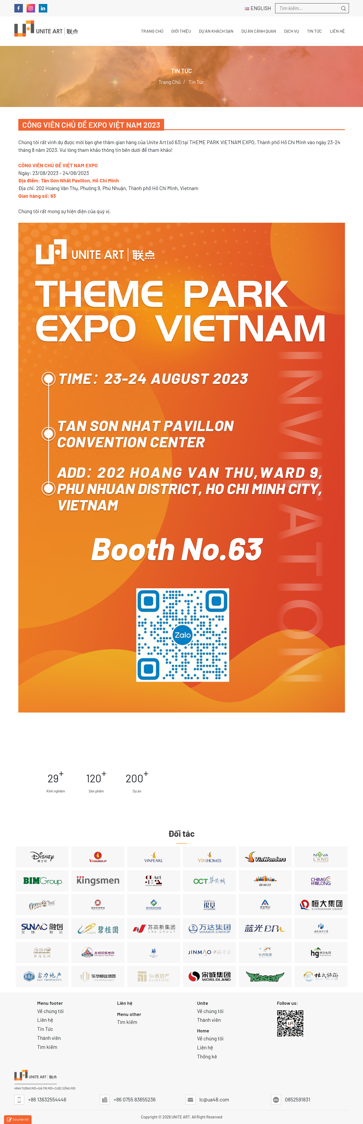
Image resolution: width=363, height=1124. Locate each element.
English (258, 8)
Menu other (129, 1014)
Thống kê (207, 1056)
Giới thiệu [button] (181, 30)
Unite (202, 1003)
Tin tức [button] (314, 30)
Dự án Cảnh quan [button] (258, 30)
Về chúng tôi (50, 1011)
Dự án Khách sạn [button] (216, 30)
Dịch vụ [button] (291, 30)
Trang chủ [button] (152, 30)
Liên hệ (45, 1020)
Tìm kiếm (47, 1047)
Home (203, 1030)
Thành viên (49, 1038)
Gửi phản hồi (18, 1119)
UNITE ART (181, 1117)
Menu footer (50, 1003)
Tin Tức (45, 1029)
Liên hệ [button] (337, 30)
